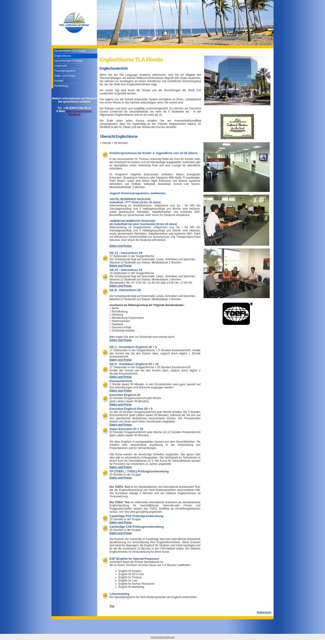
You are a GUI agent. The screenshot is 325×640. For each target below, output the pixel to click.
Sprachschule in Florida (68, 60)
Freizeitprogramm (64, 70)
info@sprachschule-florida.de (79, 113)
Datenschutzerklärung (162, 637)
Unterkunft (60, 65)
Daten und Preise (64, 75)
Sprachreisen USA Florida (69, 50)
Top (111, 606)
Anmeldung (61, 85)
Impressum (264, 612)
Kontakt (58, 80)
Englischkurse (62, 55)
